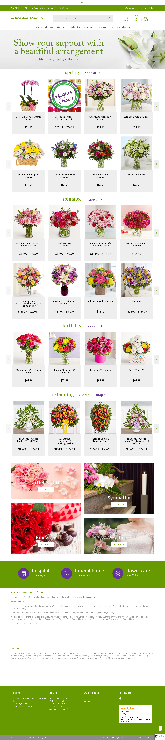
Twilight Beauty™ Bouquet (64, 175)
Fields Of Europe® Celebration (64, 371)
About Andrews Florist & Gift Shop (27, 592)
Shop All (91, 73)
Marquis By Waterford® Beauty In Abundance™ (28, 303)
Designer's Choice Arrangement (65, 117)
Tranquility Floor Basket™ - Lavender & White (136, 441)
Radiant (136, 301)
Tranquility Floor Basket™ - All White (28, 440)
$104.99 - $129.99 (100, 253)
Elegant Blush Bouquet (137, 116)
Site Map (148, 738)
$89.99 (65, 185)
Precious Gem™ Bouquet (100, 175)
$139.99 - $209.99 (28, 311)
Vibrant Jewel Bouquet (100, 301)
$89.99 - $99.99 (28, 253)
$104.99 (136, 253)
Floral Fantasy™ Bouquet (64, 244)
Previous (8, 106)
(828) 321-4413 (21, 8)
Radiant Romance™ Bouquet (136, 244)
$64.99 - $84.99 (64, 311)
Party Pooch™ (136, 370)
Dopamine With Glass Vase (28, 371)
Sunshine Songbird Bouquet (29, 175)
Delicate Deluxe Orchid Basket (29, 117)
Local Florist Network (134, 738)
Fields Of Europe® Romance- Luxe (100, 244)
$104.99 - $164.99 (136, 311)
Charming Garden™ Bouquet (100, 117)
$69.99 (136, 185)
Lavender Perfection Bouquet (64, 302)
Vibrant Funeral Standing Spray (101, 440)
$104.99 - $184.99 (64, 449)
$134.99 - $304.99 (100, 449)
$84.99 (100, 127)
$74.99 (100, 311)
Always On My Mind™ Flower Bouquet (28, 244)
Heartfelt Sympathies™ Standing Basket (64, 441)
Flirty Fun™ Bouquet (100, 370)
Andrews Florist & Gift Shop (27, 17)
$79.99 (29, 185)
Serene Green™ (136, 174)
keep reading (89, 597)
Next (156, 106)
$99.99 (29, 127)
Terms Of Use (104, 738)
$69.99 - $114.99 (64, 127)
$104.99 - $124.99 (28, 449)
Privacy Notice (117, 738)
